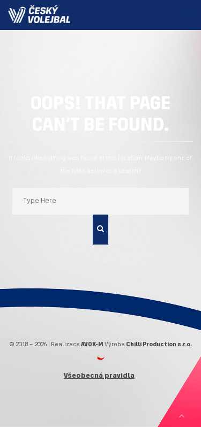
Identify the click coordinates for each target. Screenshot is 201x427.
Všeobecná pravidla (99, 376)
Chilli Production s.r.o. (159, 344)
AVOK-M (92, 344)
